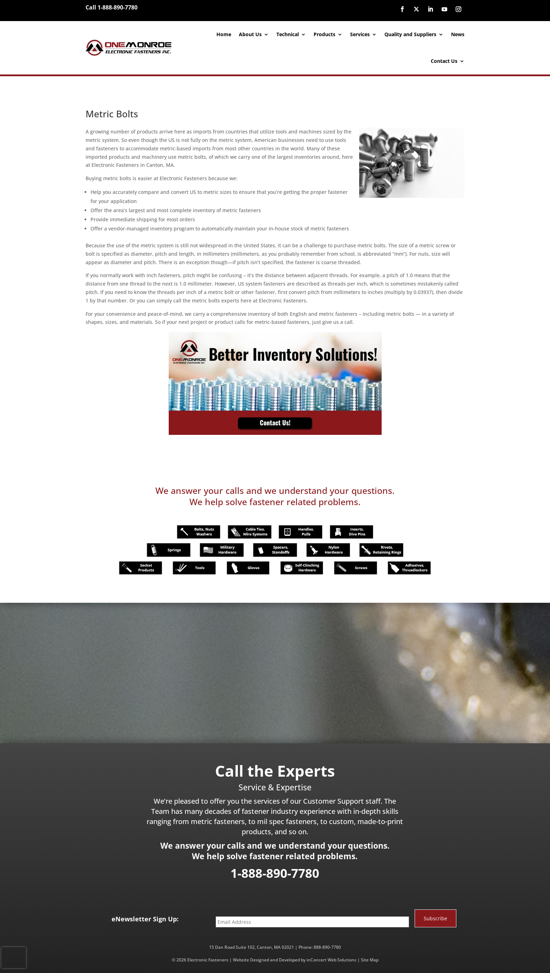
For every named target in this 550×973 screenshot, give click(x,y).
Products (324, 34)
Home (223, 34)
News (457, 34)
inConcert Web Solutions (331, 960)
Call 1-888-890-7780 (112, 7)
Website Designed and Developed (266, 960)
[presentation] (13, 957)
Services (360, 34)
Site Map (369, 960)
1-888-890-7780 (274, 873)
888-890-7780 (327, 947)
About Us (250, 34)
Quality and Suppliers (410, 34)
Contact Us (444, 61)
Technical (287, 34)
